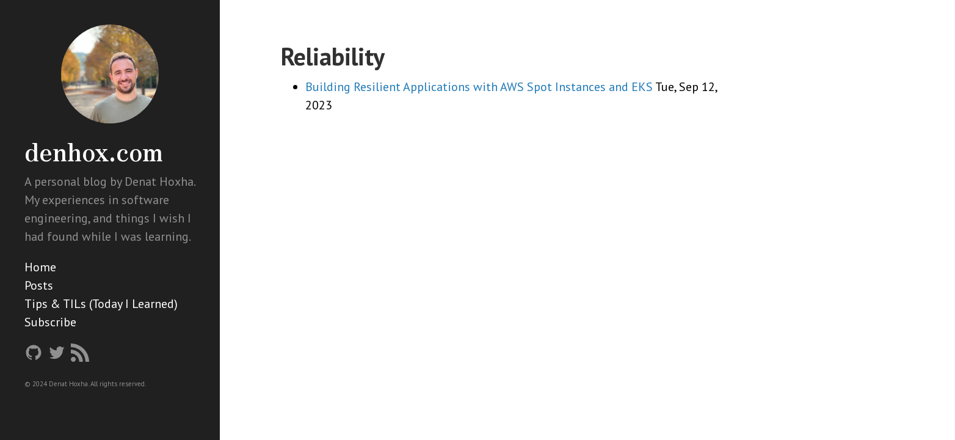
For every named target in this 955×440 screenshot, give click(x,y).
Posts (38, 285)
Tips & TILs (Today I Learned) (101, 304)
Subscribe (50, 322)
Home (40, 267)
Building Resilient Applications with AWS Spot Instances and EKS (479, 87)
